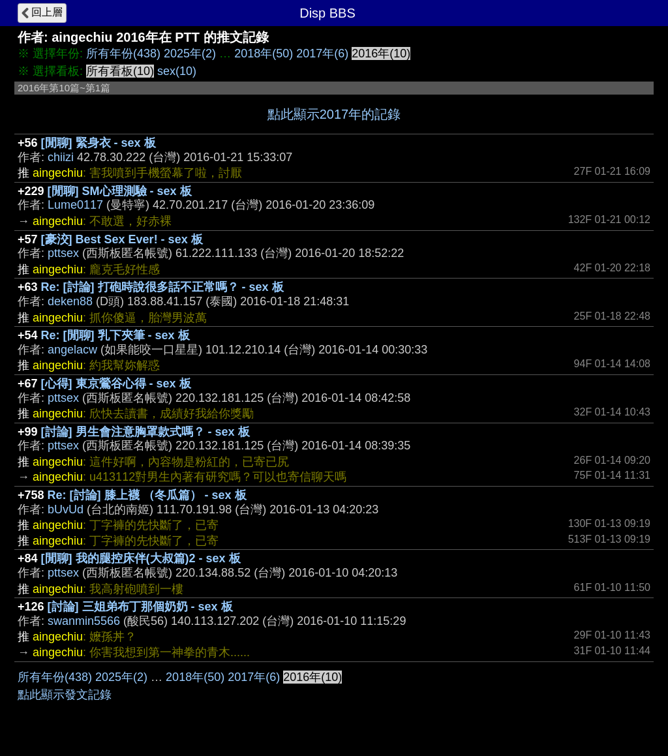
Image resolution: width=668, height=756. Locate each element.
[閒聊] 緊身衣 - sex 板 (98, 142)
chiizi (61, 157)
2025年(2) (190, 53)
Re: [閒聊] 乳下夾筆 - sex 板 (115, 335)
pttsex (63, 253)
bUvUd (66, 509)
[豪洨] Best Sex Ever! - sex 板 (122, 239)
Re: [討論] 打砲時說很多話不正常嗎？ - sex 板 (162, 287)
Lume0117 (75, 204)
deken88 (70, 301)
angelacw (72, 349)
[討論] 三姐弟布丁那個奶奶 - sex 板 (140, 606)
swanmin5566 (84, 620)
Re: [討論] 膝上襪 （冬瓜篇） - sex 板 (147, 495)
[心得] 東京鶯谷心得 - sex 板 (116, 383)
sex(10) (176, 71)
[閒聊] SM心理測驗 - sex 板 (120, 191)
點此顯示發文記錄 (65, 694)
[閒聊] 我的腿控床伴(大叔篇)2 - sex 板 (141, 558)
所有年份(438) (123, 53)
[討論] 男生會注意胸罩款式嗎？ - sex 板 (145, 431)
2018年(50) (263, 53)
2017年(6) (322, 53)
